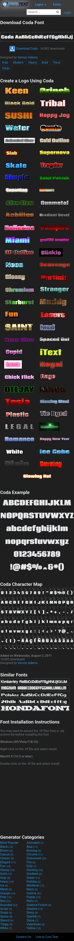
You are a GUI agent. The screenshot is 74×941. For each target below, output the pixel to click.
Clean (6, 68)
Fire (31, 862)
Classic (7, 858)
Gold (6, 874)
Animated (35, 843)
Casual (6, 854)
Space (6, 916)
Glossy (7, 870)
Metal (6, 889)
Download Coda (23, 48)
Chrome (35, 854)
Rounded (9, 905)
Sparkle (34, 916)
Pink (5, 897)
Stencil (6, 920)
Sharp (6, 912)
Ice (4, 885)
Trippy (6, 924)
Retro (32, 901)
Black (6, 847)
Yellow (34, 928)
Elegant (8, 862)
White (6, 928)
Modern (18, 62)
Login (67, 12)
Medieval (35, 885)
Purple (34, 897)
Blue (32, 847)
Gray (5, 878)
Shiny (32, 912)
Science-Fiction (39, 905)
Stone (32, 920)
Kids (5, 62)
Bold (45, 62)
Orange (7, 893)
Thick (56, 62)
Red (5, 901)
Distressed (36, 858)
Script (6, 909)
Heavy (32, 62)
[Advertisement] (37, 799)
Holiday (34, 881)
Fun (5, 866)
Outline (34, 893)
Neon (32, 889)
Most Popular (9, 843)
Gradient (34, 874)
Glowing (35, 870)
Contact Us (23, 937)
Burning (34, 850)
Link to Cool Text (47, 937)
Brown (6, 850)
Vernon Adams (28, 57)
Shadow (35, 909)
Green (33, 878)
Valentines (36, 924)
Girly (32, 866)
